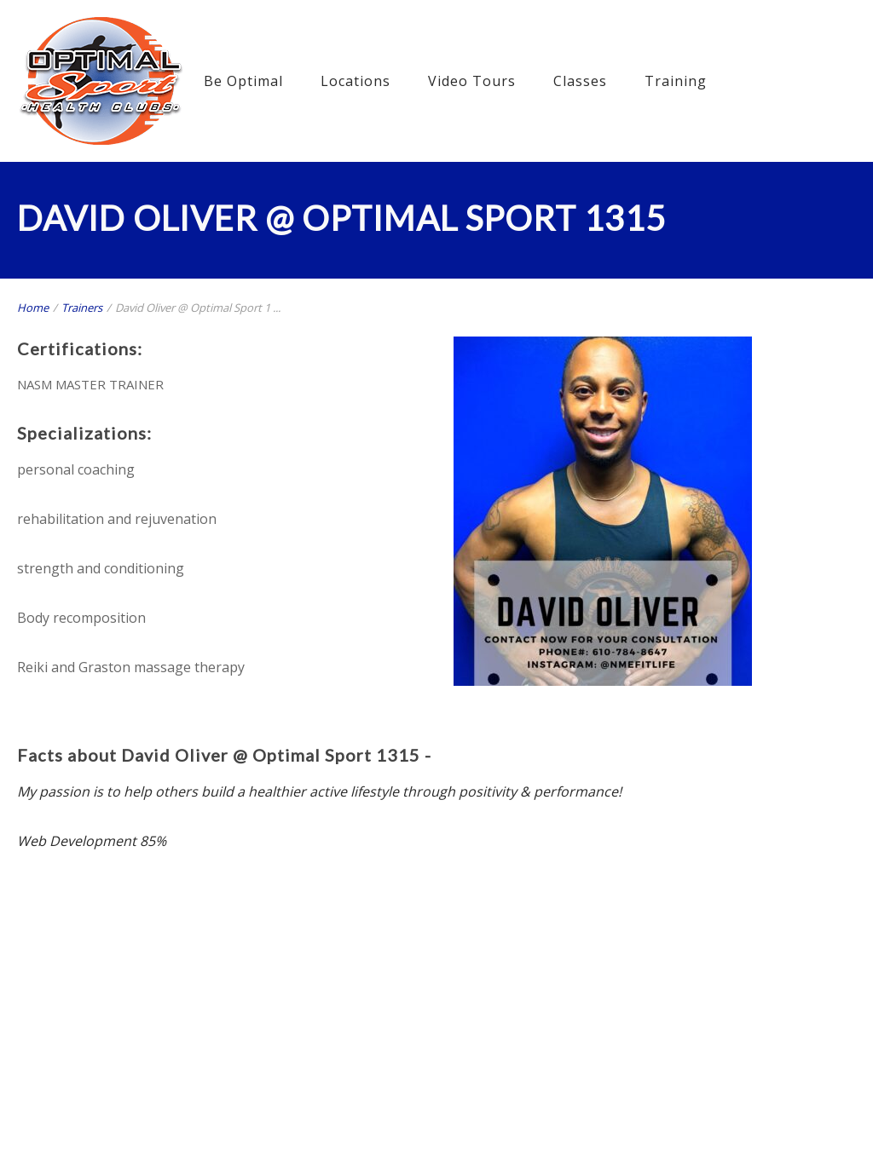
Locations (355, 81)
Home (33, 307)
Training (676, 81)
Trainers (81, 307)
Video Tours (472, 81)
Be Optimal (243, 81)
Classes (580, 81)
